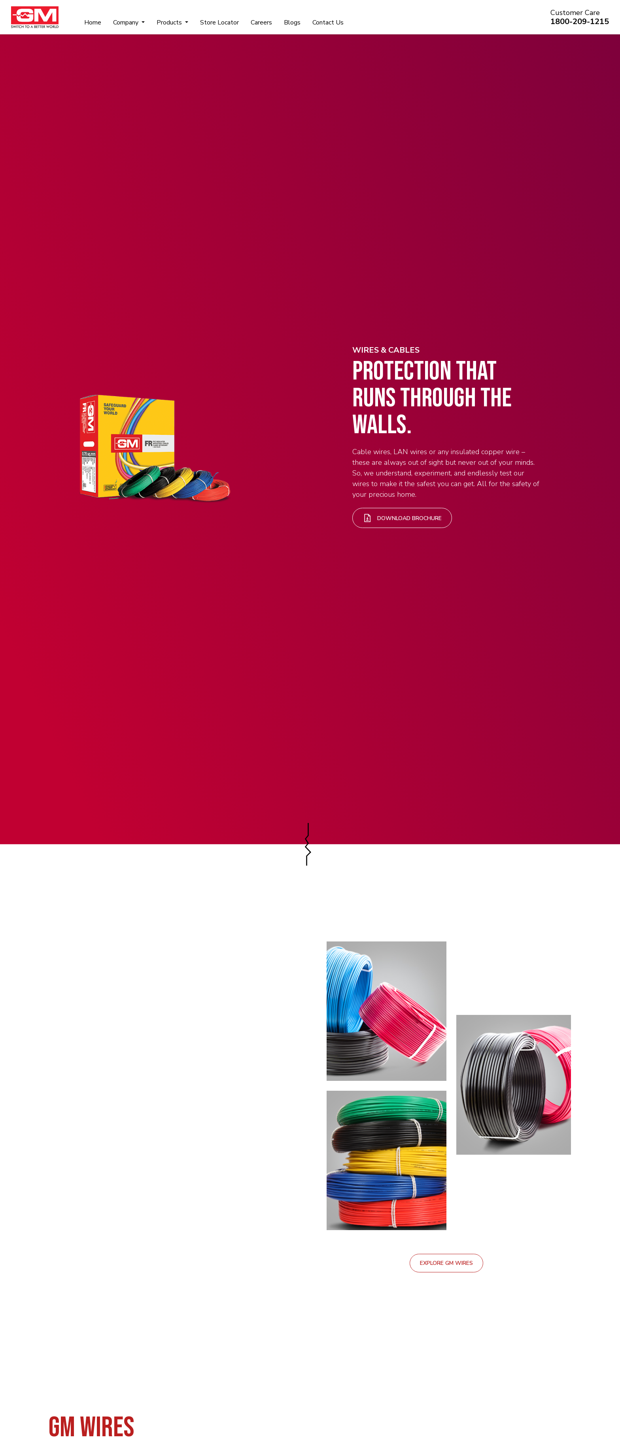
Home (92, 22)
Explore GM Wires (446, 1263)
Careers (261, 22)
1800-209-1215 (579, 21)
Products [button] (170, 22)
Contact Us (328, 22)
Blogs (292, 22)
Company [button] (126, 22)
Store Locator (219, 22)
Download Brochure (402, 518)
